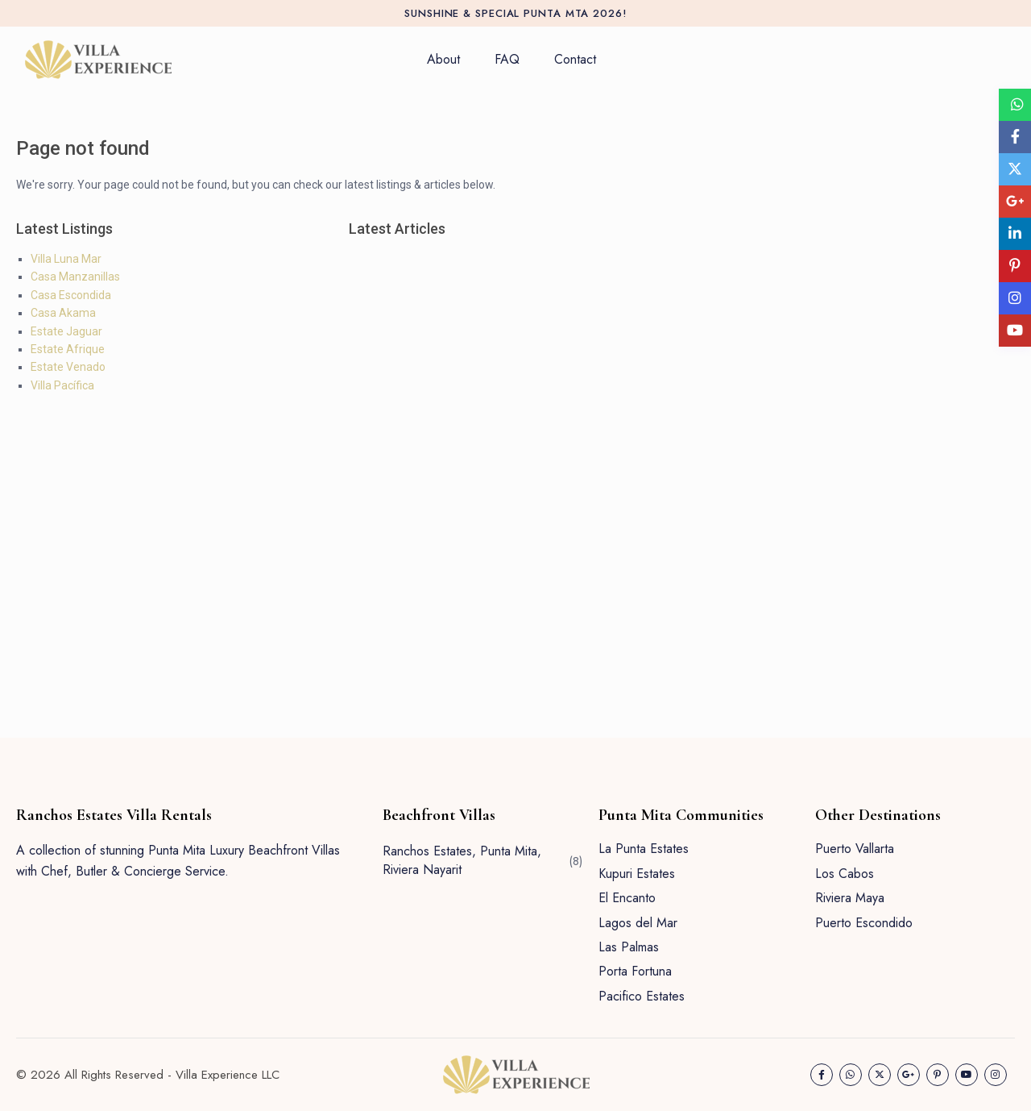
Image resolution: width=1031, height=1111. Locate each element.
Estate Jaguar (66, 331)
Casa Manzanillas (75, 276)
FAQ (507, 59)
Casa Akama (63, 312)
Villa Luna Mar (66, 258)
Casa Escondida (71, 295)
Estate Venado (68, 366)
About (443, 59)
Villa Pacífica (62, 385)
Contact (575, 59)
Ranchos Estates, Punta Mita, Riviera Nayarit (462, 860)
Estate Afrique (68, 349)
